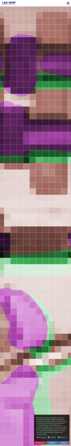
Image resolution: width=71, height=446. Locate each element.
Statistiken (52, 437)
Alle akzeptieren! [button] (40, 443)
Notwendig (41, 437)
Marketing (62, 437)
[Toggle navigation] (68, 3)
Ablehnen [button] (64, 443)
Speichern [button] (52, 443)
